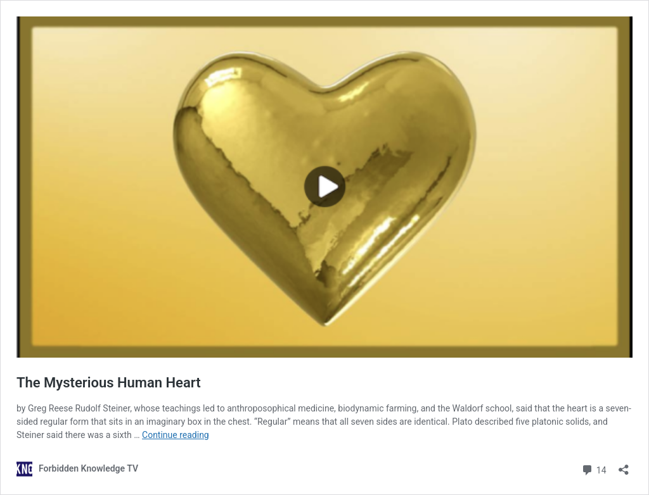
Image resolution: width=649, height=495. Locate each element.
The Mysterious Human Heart (108, 383)
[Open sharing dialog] (624, 465)
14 (593, 469)
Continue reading (175, 435)
